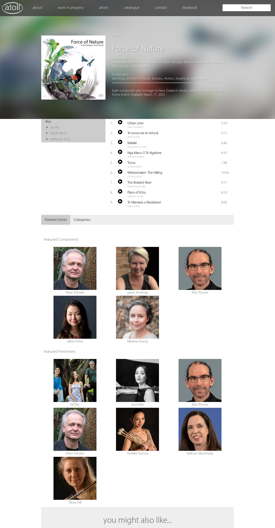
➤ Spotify (53, 127)
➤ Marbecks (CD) (58, 139)
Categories (82, 220)
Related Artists (56, 220)
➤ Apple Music (56, 133)
